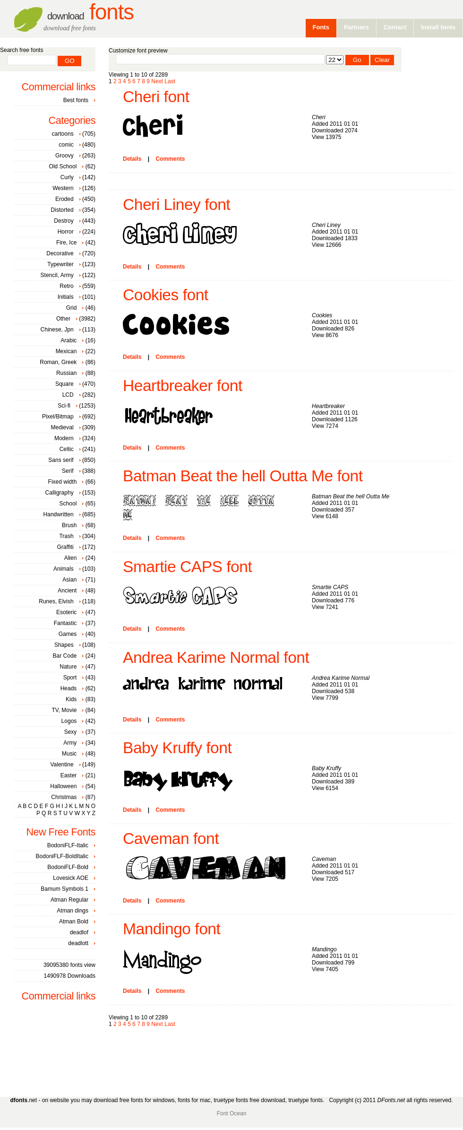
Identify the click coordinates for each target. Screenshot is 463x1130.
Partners (356, 27)
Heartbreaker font (182, 385)
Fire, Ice (66, 242)
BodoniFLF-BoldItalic (62, 856)
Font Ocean (232, 1113)
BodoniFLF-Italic (67, 845)
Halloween (63, 786)
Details (132, 159)
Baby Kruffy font (177, 747)
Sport (70, 677)
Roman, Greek (58, 362)
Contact (395, 27)
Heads (68, 688)
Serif (68, 471)
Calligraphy (59, 492)
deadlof (79, 932)
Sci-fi (64, 405)
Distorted (62, 210)
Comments (170, 159)
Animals (63, 568)
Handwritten (58, 514)
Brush (69, 525)
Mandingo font (171, 929)
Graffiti (65, 547)
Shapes (64, 645)
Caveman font (171, 838)
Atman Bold (73, 921)
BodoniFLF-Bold (67, 867)
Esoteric (66, 612)
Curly (67, 177)
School (68, 503)
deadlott (78, 943)
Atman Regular (69, 899)
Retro (66, 286)
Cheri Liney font (176, 204)
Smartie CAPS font (187, 566)
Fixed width (62, 481)
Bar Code (65, 655)
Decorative (59, 253)
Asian (69, 579)
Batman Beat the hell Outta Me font (243, 476)
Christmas (64, 797)
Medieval (62, 427)
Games (68, 634)
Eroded (64, 199)
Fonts (90, 12)
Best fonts (75, 100)
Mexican (66, 351)
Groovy (64, 155)
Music (69, 753)
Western (62, 188)
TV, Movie (64, 710)
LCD (68, 394)
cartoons (63, 133)
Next (157, 81)
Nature (68, 666)
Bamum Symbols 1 (64, 889)
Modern (64, 438)
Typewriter (60, 264)
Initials (66, 297)
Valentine (61, 764)
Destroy (63, 220)
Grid (71, 307)
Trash (66, 536)
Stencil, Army (57, 275)
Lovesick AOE (70, 878)
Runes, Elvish (56, 601)
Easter (68, 775)
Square (64, 384)
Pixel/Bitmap (58, 416)
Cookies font (165, 295)
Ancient (67, 590)
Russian (66, 373)
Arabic (68, 340)
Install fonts (438, 27)
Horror (66, 231)
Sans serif (60, 460)
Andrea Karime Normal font (216, 657)
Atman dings (72, 910)
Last (169, 81)
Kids (71, 699)
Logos (69, 721)
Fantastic (65, 623)
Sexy (70, 732)
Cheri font (156, 96)
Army (70, 742)
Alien (70, 558)
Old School (63, 166)
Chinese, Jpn (57, 329)
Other (63, 318)
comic (66, 144)
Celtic (67, 449)
